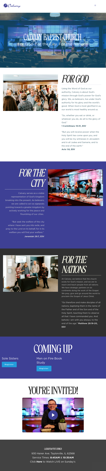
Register (9, 364)
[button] (94, 5)
